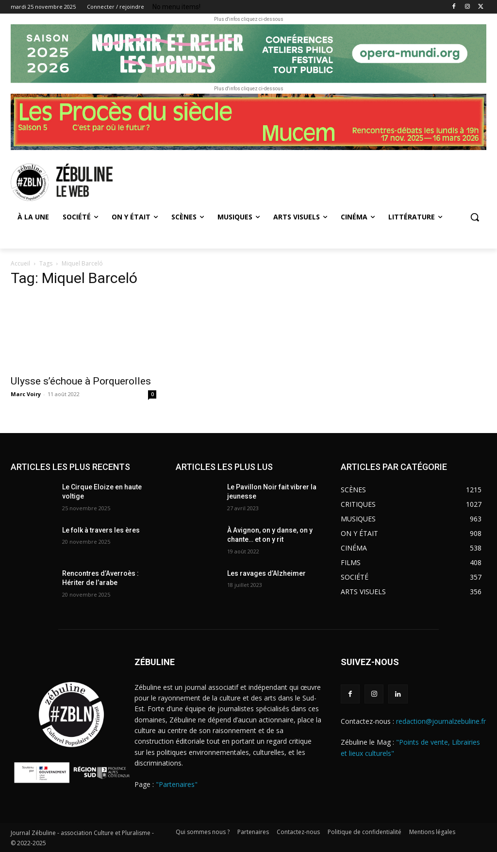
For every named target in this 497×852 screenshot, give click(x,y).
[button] (474, 217)
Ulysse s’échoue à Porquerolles (81, 381)
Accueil (20, 263)
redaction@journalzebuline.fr (441, 721)
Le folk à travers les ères (101, 530)
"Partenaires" (177, 784)
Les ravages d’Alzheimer (266, 573)
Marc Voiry (26, 394)
